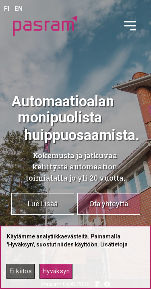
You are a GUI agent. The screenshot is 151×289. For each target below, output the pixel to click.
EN (18, 8)
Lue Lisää (43, 203)
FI (6, 8)
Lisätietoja (114, 244)
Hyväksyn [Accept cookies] (56, 271)
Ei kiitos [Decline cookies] (20, 271)
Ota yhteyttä (108, 203)
